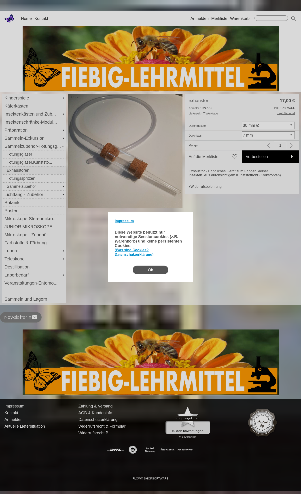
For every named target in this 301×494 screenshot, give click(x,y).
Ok (150, 270)
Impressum (124, 221)
